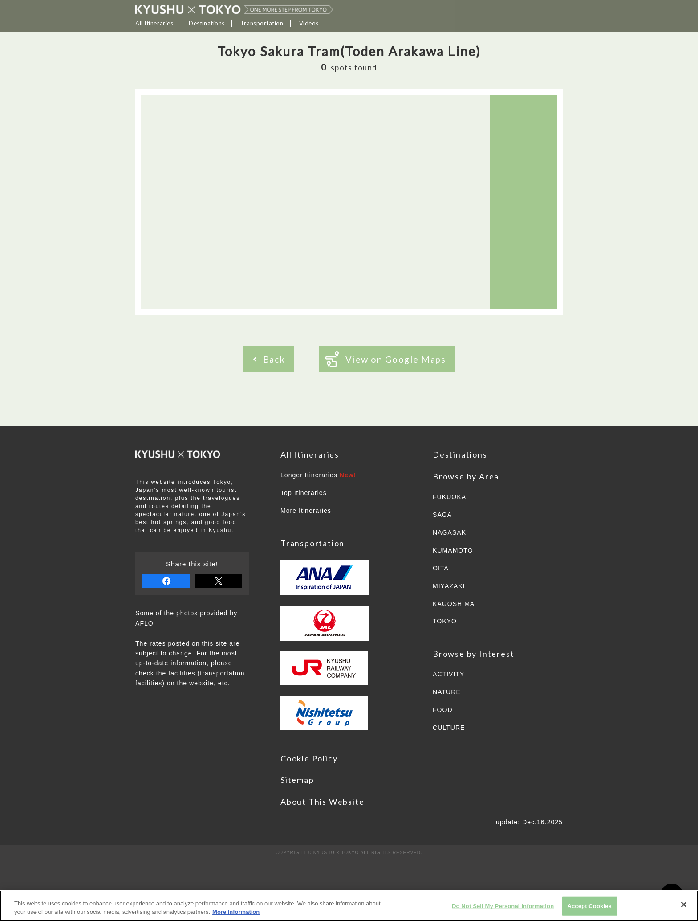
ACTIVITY (448, 674)
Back (269, 359)
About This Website (322, 801)
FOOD (443, 709)
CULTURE (449, 727)
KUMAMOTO (453, 550)
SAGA (442, 514)
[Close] (684, 904)
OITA (441, 568)
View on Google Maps (385, 359)
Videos (309, 23)
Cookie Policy (308, 758)
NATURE (447, 692)
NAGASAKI (450, 532)
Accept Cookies (589, 906)
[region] (349, 905)
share (166, 581)
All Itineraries (154, 23)
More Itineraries (305, 510)
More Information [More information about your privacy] (236, 912)
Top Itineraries (303, 492)
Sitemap (297, 780)
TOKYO (445, 621)
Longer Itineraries (318, 475)
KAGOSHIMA (454, 603)
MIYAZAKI (449, 585)
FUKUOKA (449, 496)
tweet (219, 581)
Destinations (207, 23)
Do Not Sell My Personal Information (503, 906)
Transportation (262, 23)
